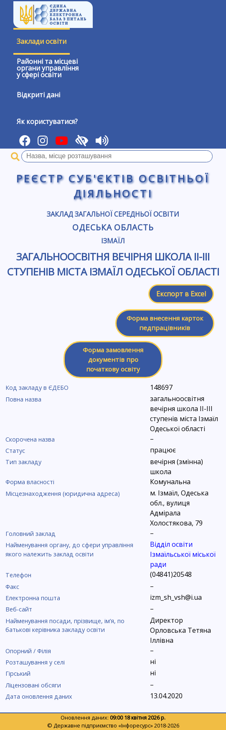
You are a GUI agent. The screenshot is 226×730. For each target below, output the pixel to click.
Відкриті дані (38, 94)
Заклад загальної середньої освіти (113, 214)
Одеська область (113, 227)
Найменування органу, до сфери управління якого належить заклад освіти (69, 549)
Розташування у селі (35, 662)
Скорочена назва (30, 439)
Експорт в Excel (181, 293)
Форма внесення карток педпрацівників (165, 323)
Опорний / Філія (28, 651)
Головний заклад (30, 534)
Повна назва (23, 399)
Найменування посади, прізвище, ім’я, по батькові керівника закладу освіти (64, 625)
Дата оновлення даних (38, 696)
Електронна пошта (32, 598)
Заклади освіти (41, 41)
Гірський (17, 673)
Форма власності (29, 482)
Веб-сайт (18, 609)
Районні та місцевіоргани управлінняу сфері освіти (48, 68)
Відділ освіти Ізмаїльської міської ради (183, 554)
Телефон (18, 575)
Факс (12, 587)
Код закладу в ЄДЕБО (37, 388)
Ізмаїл (113, 240)
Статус (15, 451)
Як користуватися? (47, 121)
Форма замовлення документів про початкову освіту (113, 359)
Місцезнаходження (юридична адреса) (62, 494)
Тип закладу (23, 462)
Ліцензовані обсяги (33, 685)
